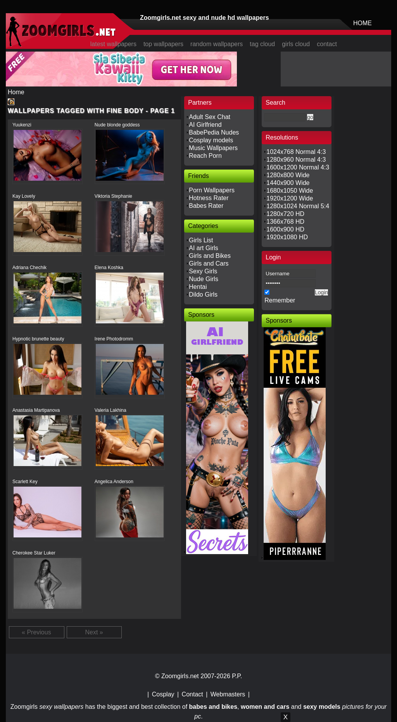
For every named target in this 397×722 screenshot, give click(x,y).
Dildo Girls (203, 294)
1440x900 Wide (287, 183)
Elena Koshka (109, 267)
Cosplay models (211, 140)
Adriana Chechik (29, 267)
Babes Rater (206, 205)
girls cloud (296, 44)
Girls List (201, 240)
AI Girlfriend (205, 124)
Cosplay (163, 694)
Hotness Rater (208, 198)
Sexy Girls (203, 271)
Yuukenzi (21, 125)
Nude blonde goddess (117, 125)
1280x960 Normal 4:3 (296, 159)
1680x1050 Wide (289, 190)
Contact (192, 694)
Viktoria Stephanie (113, 196)
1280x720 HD (285, 214)
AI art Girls (203, 248)
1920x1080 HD (287, 237)
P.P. (237, 676)
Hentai (198, 286)
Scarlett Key (25, 481)
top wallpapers (163, 44)
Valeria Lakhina (110, 410)
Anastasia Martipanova (36, 410)
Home (16, 92)
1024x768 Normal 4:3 (296, 152)
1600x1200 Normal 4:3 (297, 167)
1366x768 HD (285, 221)
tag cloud (262, 44)
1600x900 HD (285, 229)
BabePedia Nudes (214, 132)
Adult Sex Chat (209, 117)
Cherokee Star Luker (33, 553)
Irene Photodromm (114, 339)
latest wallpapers (113, 44)
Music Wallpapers (213, 148)
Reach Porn (205, 155)
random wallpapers (216, 44)
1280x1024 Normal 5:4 (297, 206)
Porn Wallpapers (212, 190)
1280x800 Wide (287, 175)
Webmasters (228, 694)
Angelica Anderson (114, 481)
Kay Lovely (23, 196)
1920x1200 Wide (289, 198)
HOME (362, 23)
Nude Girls (203, 279)
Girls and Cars (208, 263)
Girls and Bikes (210, 255)
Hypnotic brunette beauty (38, 339)
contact (327, 44)
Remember (279, 300)
